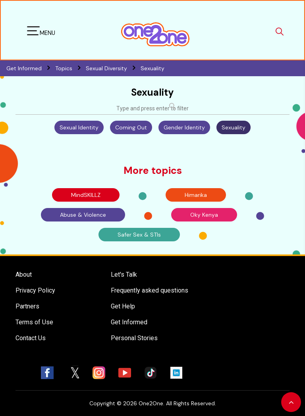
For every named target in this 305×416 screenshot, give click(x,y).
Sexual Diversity (113, 68)
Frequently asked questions (149, 290)
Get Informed (129, 322)
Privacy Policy (35, 290)
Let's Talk (124, 274)
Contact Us (30, 338)
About (23, 274)
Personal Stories (134, 338)
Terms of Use (34, 322)
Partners (27, 306)
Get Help (123, 306)
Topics (70, 68)
